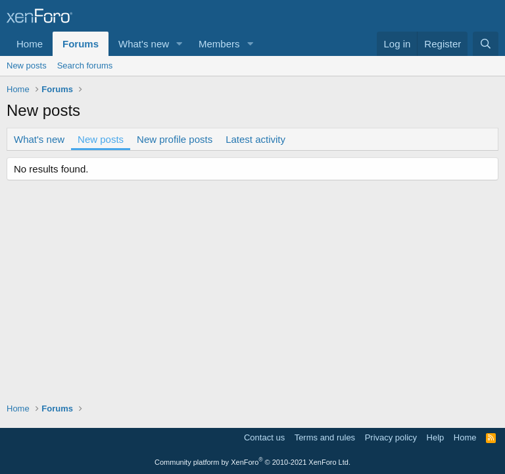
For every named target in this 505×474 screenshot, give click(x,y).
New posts (27, 65)
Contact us (264, 437)
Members (219, 43)
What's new (143, 43)
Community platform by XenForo (252, 462)
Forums (80, 43)
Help (436, 437)
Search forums (85, 65)
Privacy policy (391, 437)
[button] (179, 44)
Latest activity (255, 139)
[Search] (485, 44)
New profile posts (174, 139)
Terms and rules (325, 437)
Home (29, 43)
